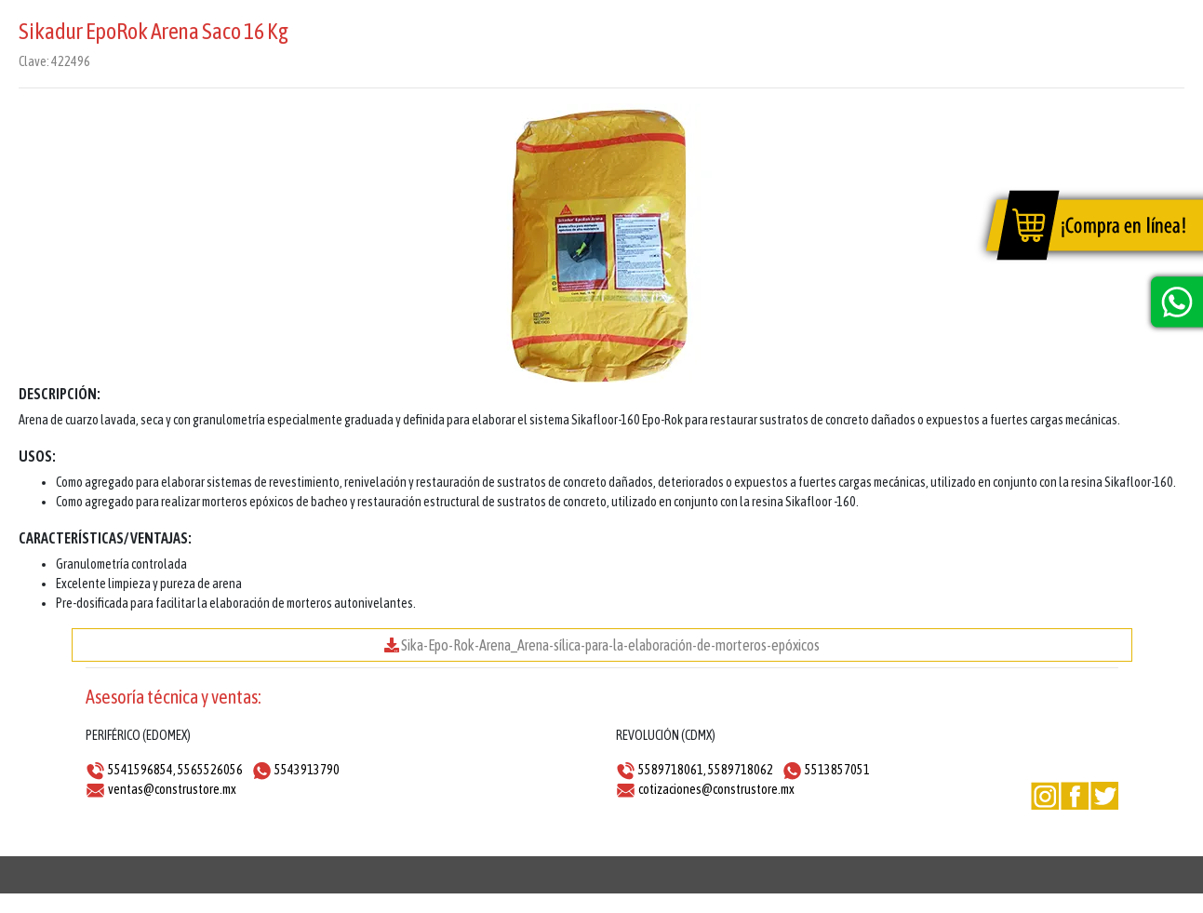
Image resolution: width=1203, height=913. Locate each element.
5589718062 (740, 769)
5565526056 (210, 769)
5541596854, (142, 769)
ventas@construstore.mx (172, 789)
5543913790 (307, 769)
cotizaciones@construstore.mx (716, 789)
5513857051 (837, 769)
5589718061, (672, 769)
